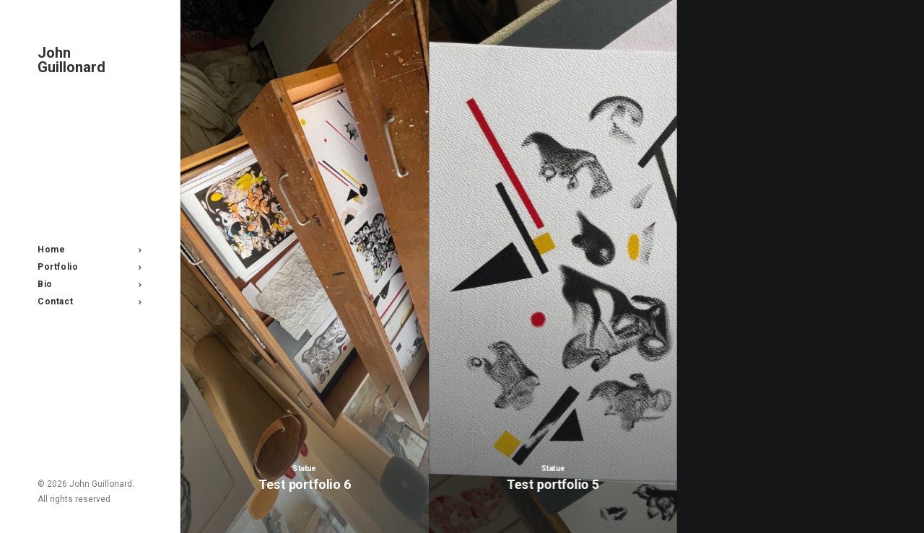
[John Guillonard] (89, 59)
